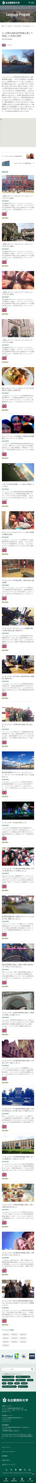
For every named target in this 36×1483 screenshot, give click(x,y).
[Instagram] (25, 1469)
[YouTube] (20, 1469)
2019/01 (5, 1342)
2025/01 (5, 1334)
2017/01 (23, 1342)
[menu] (32, 2)
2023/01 (23, 1334)
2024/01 (14, 1334)
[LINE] (15, 1469)
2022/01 (5, 1338)
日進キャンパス (6, 1406)
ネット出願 (30, 1480)
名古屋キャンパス (7, 1415)
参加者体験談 (26, 26)
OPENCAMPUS (14, 1480)
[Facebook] (11, 1469)
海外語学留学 (17, 26)
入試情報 (22, 1480)
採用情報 (4, 1456)
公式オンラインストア (8, 1464)
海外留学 (10, 26)
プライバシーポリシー (8, 1451)
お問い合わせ (6, 1460)
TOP (3, 26)
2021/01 (14, 1338)
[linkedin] (29, 1469)
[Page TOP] (33, 1474)
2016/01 (5, 1345)
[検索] (32, 1369)
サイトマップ (6, 1447)
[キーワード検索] (16, 1369)
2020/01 (23, 1338)
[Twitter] (6, 1469)
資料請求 (6, 1480)
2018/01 (14, 1342)
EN (29, 2)
